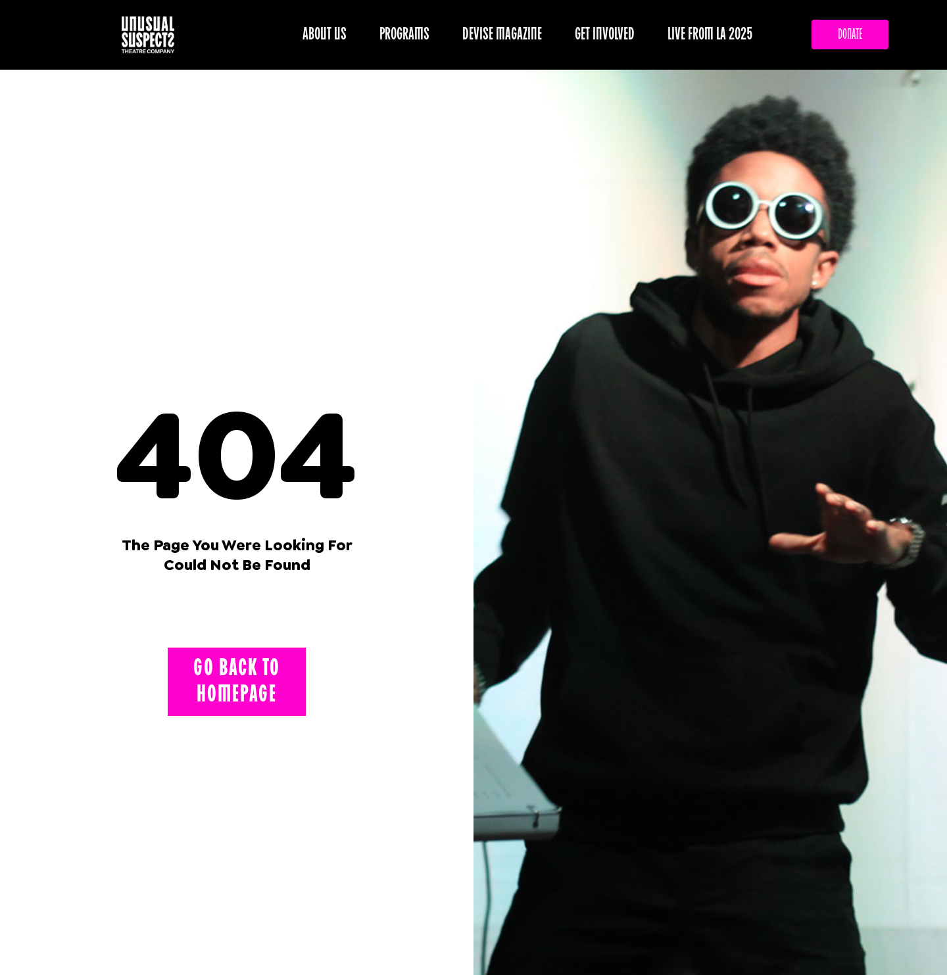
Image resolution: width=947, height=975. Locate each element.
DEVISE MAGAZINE (505, 34)
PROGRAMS (407, 34)
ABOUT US (328, 34)
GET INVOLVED (608, 34)
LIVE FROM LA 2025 (710, 34)
